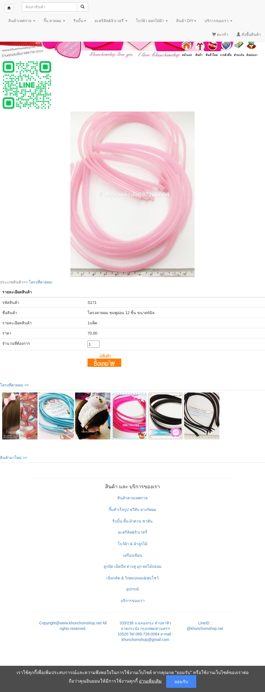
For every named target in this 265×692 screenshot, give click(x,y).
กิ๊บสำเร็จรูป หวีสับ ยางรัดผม (132, 509)
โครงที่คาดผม (40, 282)
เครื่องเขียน (132, 555)
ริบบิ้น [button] (79, 20)
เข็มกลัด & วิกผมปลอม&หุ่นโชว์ (132, 578)
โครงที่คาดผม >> (14, 385)
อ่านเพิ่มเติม (150, 681)
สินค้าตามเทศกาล (132, 498)
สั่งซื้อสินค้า (249, 34)
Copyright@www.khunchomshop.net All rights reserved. (73, 626)
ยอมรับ (181, 681)
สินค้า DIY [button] (186, 20)
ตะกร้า (220, 34)
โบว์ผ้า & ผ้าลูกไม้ (132, 544)
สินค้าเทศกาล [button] (21, 20)
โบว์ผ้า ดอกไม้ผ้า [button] (152, 20)
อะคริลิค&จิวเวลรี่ (132, 532)
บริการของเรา (133, 600)
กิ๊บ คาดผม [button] (54, 20)
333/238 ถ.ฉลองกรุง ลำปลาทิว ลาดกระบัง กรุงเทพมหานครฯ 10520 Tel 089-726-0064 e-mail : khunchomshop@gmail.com (145, 631)
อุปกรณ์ (132, 589)
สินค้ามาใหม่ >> (13, 457)
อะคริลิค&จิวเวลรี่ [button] (111, 20)
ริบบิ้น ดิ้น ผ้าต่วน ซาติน (132, 521)
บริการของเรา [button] (218, 20)
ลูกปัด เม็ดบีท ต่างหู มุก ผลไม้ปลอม (132, 566)
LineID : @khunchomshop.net (205, 626)
